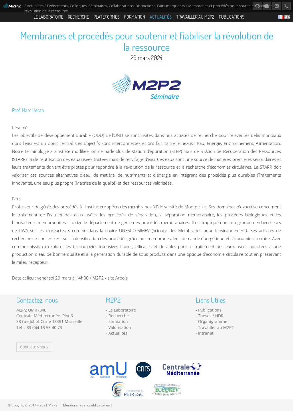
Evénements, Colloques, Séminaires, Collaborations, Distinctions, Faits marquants (116, 5)
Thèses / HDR (210, 315)
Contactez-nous (34, 347)
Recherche (78, 17)
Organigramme (212, 321)
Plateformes (107, 17)
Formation (134, 17)
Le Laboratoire (48, 17)
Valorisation (119, 327)
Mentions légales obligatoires (86, 405)
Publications (231, 17)
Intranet (205, 333)
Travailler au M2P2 (195, 17)
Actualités (35, 5)
